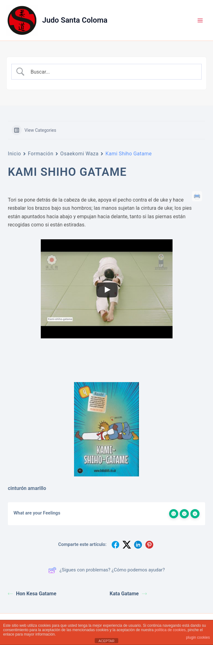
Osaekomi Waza (79, 154)
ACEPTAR (106, 641)
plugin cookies (198, 637)
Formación (40, 154)
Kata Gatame (128, 594)
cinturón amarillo (27, 488)
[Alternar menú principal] (200, 20)
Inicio (14, 154)
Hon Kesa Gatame (32, 594)
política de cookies (170, 630)
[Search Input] (112, 71)
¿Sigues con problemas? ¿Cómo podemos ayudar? (106, 570)
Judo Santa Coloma (75, 20)
